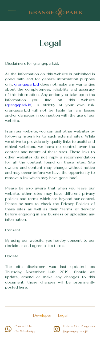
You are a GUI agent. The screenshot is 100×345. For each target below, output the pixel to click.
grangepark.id (26, 85)
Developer (42, 316)
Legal (62, 316)
